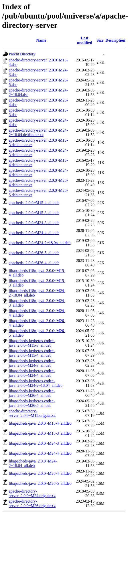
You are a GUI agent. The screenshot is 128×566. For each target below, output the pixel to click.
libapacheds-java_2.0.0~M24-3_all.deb (40, 443)
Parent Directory (22, 54)
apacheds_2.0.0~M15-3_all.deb (34, 213)
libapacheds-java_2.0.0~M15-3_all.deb (40, 433)
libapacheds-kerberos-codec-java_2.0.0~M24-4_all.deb (32, 373)
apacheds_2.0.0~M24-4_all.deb (34, 233)
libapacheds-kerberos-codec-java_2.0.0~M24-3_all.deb (32, 363)
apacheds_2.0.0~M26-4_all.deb (34, 263)
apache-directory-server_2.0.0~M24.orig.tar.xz (32, 493)
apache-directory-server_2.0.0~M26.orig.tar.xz (32, 503)
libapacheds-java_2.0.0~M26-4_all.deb (40, 473)
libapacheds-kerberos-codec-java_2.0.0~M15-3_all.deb (32, 343)
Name (41, 40)
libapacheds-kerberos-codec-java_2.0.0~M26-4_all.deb (32, 393)
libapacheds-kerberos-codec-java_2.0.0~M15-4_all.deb (32, 353)
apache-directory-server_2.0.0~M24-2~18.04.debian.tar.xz (38, 132)
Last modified (84, 40)
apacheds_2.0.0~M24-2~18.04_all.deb (40, 243)
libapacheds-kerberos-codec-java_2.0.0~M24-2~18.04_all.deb (36, 383)
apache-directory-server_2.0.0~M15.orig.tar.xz (32, 413)
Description (115, 40)
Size (99, 40)
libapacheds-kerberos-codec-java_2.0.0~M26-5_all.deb (32, 403)
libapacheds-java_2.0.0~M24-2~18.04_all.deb (33, 463)
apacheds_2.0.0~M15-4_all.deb (34, 203)
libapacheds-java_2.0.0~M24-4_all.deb (40, 453)
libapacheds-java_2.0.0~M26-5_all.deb (40, 483)
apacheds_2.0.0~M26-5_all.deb (34, 253)
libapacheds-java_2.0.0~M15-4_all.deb (40, 423)
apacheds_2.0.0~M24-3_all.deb (34, 223)
